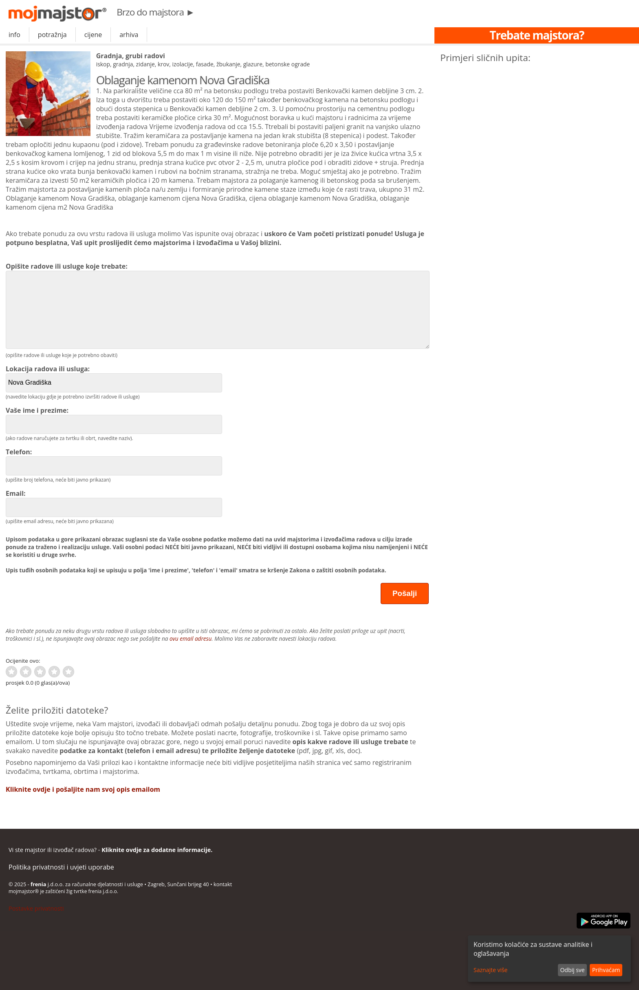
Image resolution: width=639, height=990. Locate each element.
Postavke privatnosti (36, 908)
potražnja (52, 34)
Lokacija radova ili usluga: (114, 378)
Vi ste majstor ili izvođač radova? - (110, 850)
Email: (114, 503)
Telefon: (114, 461)
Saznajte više (490, 970)
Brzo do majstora (155, 12)
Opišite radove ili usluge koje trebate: (217, 305)
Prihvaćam (606, 970)
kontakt (223, 884)
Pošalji (404, 593)
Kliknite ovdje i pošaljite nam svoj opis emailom (83, 789)
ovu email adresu (191, 638)
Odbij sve (572, 970)
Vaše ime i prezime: (114, 420)
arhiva (128, 34)
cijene (93, 34)
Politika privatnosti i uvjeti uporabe (61, 867)
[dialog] (549, 958)
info (14, 34)
